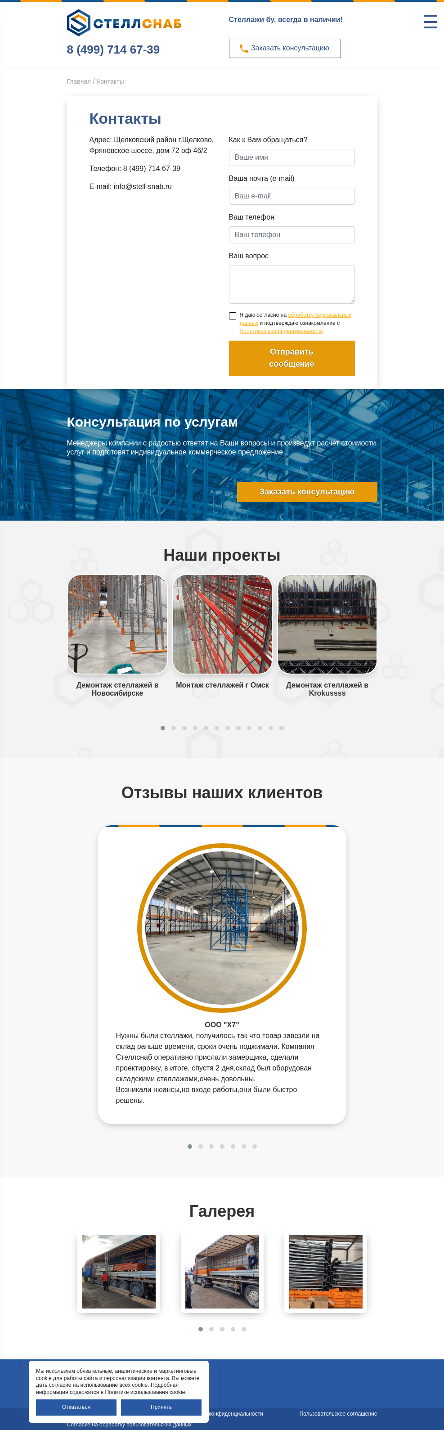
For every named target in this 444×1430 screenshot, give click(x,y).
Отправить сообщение (291, 358)
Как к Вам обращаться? (268, 140)
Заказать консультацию (283, 48)
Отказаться (76, 1407)
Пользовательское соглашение (338, 1414)
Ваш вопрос (249, 256)
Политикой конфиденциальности (281, 331)
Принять (161, 1407)
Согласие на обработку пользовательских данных (129, 1424)
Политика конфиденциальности (223, 1414)
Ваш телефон (252, 217)
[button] (162, 728)
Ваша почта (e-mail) (262, 178)
